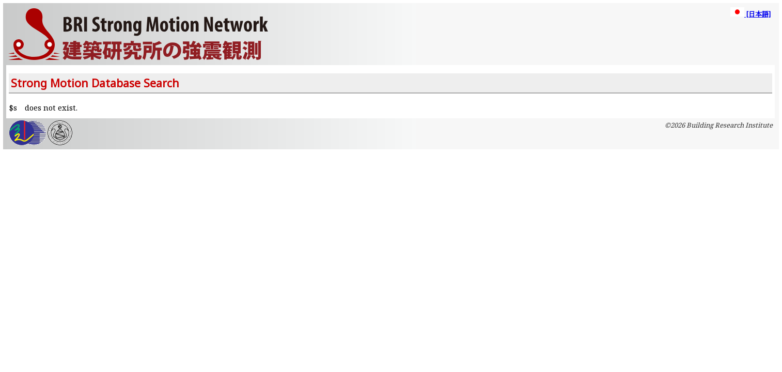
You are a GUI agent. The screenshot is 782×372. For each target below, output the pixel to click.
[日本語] (750, 14)
